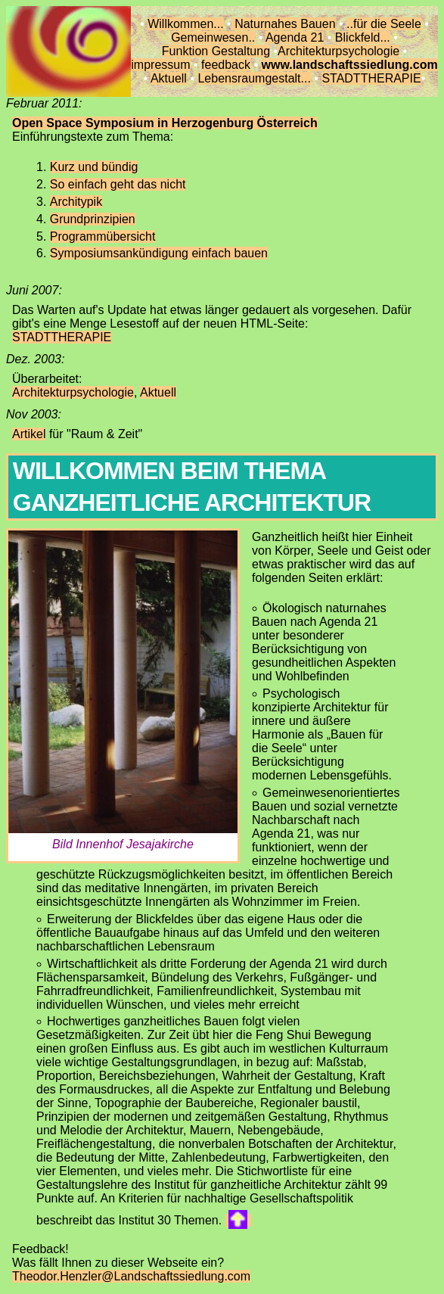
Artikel (28, 434)
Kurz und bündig (94, 166)
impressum (160, 64)
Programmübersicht (103, 236)
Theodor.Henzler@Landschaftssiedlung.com (131, 1276)
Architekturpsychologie (338, 51)
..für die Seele (383, 23)
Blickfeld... (362, 37)
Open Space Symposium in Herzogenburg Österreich (165, 123)
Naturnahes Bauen (283, 23)
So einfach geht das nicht (118, 184)
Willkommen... (185, 23)
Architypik (76, 201)
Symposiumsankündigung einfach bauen (159, 253)
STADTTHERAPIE (371, 78)
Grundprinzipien (92, 219)
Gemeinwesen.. (213, 37)
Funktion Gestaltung (216, 51)
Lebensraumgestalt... (253, 78)
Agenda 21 (294, 37)
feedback (225, 64)
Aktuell (169, 78)
